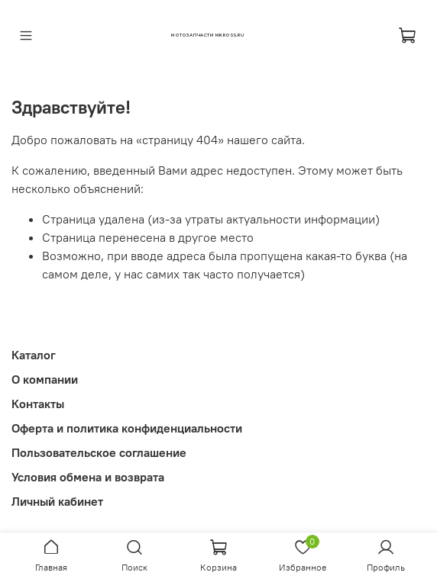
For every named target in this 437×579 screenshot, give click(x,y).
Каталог (33, 354)
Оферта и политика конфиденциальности (126, 428)
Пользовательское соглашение (98, 452)
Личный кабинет (57, 501)
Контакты (37, 403)
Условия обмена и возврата (87, 476)
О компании (44, 379)
